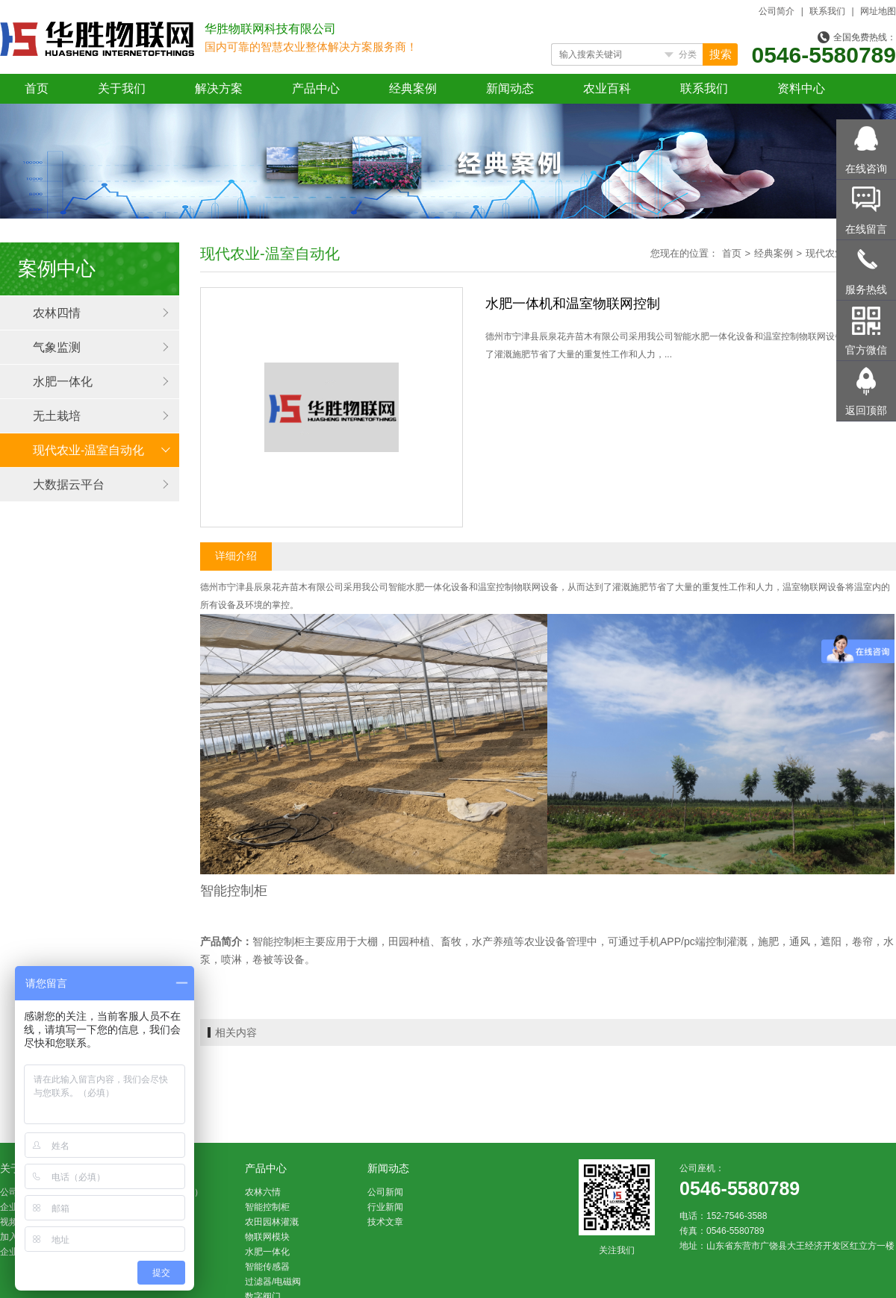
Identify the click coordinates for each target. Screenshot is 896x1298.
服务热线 (866, 289)
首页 (37, 88)
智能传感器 (267, 1266)
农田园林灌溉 (272, 1222)
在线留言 (866, 229)
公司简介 (776, 11)
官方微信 (866, 350)
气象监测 (57, 347)
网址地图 (878, 11)
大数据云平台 (69, 484)
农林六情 (263, 1192)
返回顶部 (866, 410)
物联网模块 (267, 1237)
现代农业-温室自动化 (88, 450)
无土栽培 (57, 416)
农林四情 (57, 313)
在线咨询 (866, 169)
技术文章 (385, 1222)
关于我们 (122, 88)
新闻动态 (510, 88)
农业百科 (607, 88)
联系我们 (827, 11)
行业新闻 (385, 1207)
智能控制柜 (267, 1207)
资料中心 (801, 88)
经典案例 (413, 88)
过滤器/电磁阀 (273, 1281)
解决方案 (219, 88)
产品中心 (316, 88)
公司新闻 (385, 1192)
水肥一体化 (63, 381)
